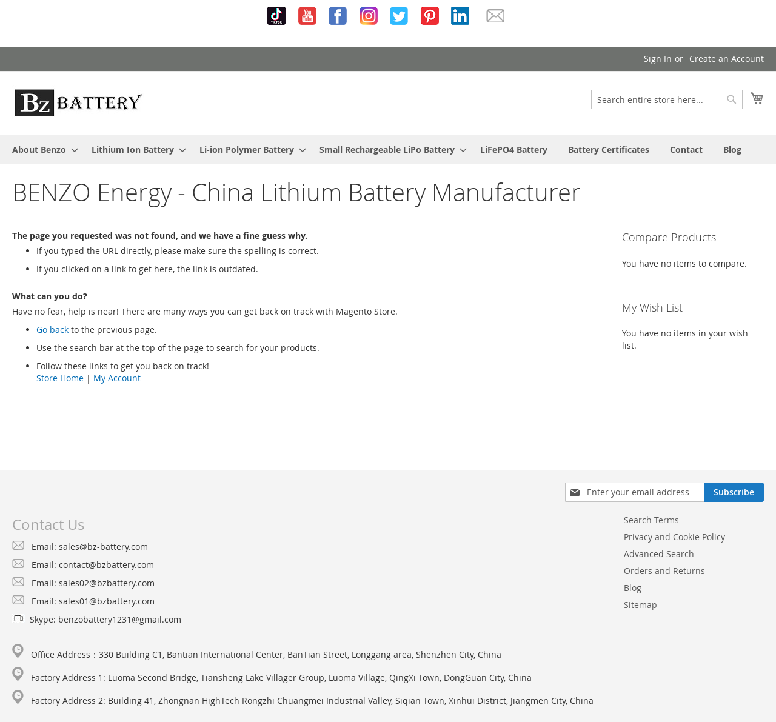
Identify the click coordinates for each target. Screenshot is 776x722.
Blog (632, 587)
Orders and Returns (664, 571)
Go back (52, 329)
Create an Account (726, 58)
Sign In (658, 58)
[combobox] (667, 99)
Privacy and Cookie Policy (674, 537)
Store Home (60, 378)
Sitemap (640, 604)
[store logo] (78, 102)
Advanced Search (659, 554)
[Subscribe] (734, 492)
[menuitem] (41, 149)
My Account (117, 378)
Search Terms (651, 520)
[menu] (388, 149)
